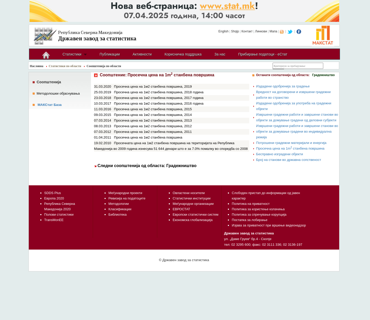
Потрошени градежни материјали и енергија (291, 143)
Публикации (110, 54)
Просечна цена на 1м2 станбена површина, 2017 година (158, 98)
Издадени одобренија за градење (283, 86)
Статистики (72, 54)
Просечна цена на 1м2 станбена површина (148, 137)
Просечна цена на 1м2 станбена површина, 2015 (153, 109)
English (223, 31)
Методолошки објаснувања (58, 93)
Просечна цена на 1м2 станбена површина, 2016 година (158, 103)
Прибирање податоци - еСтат (262, 54)
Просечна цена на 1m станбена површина (290, 148)
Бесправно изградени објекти (279, 154)
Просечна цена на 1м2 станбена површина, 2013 (153, 120)
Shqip (235, 31)
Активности (142, 54)
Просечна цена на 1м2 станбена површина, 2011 (153, 132)
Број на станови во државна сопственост (288, 160)
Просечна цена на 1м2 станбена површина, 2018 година (158, 92)
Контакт (247, 31)
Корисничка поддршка (182, 54)
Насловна (36, 66)
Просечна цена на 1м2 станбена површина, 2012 (153, 126)
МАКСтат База (50, 105)
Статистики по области (65, 66)
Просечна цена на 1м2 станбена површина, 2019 (153, 86)
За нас (220, 54)
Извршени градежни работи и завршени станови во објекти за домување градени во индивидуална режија (297, 131)
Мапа (273, 31)
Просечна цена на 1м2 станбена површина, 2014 (153, 115)
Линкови (261, 31)
